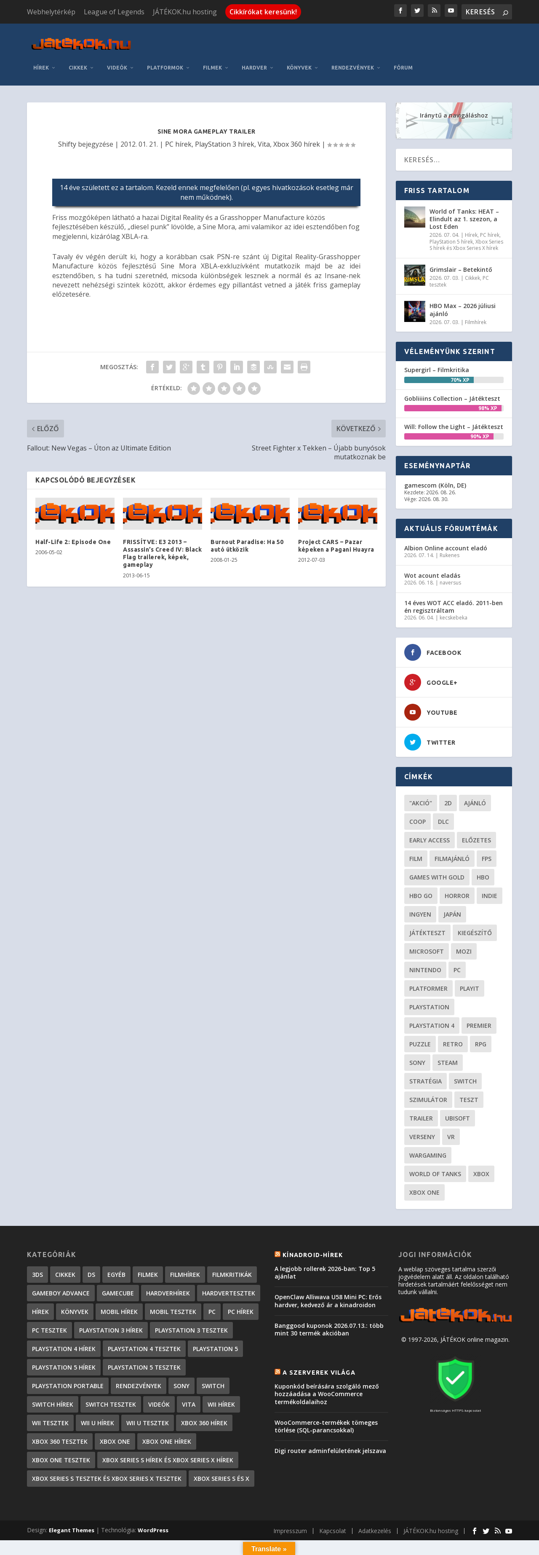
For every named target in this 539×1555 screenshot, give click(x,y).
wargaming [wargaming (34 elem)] (427, 1127)
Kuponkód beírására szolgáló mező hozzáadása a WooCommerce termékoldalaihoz (327, 1366)
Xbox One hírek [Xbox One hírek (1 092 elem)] (166, 1413)
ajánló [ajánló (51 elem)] (475, 775)
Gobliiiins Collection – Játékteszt (452, 370)
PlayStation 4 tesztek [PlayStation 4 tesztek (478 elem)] (144, 1320)
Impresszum (290, 1503)
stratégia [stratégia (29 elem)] (425, 1053)
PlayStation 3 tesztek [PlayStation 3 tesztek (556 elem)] (191, 1302)
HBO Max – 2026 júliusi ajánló (463, 282)
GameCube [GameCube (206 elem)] (118, 1265)
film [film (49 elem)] (415, 830)
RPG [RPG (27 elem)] (480, 1016)
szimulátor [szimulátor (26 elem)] (428, 1071)
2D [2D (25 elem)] (448, 775)
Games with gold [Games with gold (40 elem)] (436, 849)
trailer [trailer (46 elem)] (421, 1090)
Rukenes (449, 527)
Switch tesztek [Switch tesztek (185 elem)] (110, 1376)
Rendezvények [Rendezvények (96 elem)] (138, 1358)
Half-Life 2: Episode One (73, 513)
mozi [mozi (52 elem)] (464, 923)
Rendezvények (445, 39)
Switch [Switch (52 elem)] (465, 1053)
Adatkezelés (374, 1503)
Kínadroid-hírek (313, 1226)
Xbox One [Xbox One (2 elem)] (115, 1413)
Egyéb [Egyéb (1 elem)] (116, 1246)
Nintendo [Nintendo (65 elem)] (425, 942)
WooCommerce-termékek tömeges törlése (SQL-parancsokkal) (326, 1398)
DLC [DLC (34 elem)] (443, 793)
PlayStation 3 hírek (224, 116)
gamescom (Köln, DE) (435, 457)
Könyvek (392, 39)
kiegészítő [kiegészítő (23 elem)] (475, 905)
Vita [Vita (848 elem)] (188, 1376)
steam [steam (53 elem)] (448, 1034)
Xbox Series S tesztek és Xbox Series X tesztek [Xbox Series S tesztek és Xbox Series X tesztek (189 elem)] (106, 1450)
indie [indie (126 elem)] (489, 867)
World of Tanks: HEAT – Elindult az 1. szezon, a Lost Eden (464, 190)
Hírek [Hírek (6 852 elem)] (40, 1283)
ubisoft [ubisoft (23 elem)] (457, 1090)
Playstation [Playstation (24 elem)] (429, 979)
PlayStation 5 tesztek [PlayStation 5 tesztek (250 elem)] (144, 1339)
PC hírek (178, 116)
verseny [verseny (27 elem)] (422, 1109)
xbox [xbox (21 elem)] (481, 1146)
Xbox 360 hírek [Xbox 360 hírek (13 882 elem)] (204, 1395)
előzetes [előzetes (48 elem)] (476, 812)
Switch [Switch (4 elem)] (213, 1358)
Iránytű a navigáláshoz (454, 87)
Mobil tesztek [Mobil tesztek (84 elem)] (173, 1283)
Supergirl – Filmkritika (436, 342)
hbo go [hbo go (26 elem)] (420, 867)
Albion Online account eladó (445, 520)
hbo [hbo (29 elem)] (483, 849)
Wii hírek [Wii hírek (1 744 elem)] (221, 1376)
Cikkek (171, 39)
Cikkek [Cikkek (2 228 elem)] (65, 1246)
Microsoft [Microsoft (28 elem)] (426, 923)
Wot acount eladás (432, 547)
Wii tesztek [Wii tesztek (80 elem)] (50, 1395)
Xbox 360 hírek (296, 116)
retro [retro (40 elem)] (453, 1016)
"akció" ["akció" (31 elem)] (420, 775)
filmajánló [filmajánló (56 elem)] (452, 830)
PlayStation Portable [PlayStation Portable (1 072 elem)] (68, 1358)
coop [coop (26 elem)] (417, 793)
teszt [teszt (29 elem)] (468, 1071)
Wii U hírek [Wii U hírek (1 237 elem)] (97, 1395)
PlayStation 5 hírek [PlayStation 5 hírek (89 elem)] (64, 1339)
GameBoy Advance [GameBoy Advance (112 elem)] (61, 1265)
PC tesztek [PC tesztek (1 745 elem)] (49, 1302)
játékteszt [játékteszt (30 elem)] (427, 905)
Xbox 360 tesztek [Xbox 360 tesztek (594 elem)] (60, 1413)
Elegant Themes (71, 1502)
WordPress (153, 1502)
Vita (264, 116)
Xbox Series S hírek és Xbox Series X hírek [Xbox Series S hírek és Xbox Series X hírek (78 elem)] (167, 1432)
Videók (210, 39)
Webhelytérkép (51, 11)
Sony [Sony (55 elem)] (417, 1034)
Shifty (67, 116)
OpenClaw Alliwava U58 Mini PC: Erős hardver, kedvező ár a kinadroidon (328, 1273)
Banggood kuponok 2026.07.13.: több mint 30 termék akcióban (329, 1301)
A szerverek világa (319, 1344)
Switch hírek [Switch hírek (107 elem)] (52, 1376)
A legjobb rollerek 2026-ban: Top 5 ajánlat (325, 1244)
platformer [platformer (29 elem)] (428, 960)
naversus (450, 554)
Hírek (134, 39)
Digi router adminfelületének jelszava (330, 1423)
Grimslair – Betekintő (461, 241)
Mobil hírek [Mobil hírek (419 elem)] (119, 1283)
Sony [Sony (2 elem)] (181, 1358)
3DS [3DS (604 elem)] (37, 1246)
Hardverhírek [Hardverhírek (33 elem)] (168, 1265)
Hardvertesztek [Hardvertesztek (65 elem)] (228, 1265)
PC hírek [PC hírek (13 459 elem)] (240, 1283)
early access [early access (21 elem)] (429, 812)
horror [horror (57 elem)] (457, 867)
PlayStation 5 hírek (451, 213)
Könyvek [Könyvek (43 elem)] (74, 1283)
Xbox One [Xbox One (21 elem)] (424, 1164)
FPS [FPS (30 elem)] (486, 830)
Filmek (305, 39)
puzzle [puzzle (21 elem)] (420, 1016)
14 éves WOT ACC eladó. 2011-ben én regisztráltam (453, 578)
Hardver (347, 39)
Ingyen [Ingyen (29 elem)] (420, 886)
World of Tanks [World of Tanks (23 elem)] (435, 1146)
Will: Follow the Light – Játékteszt (453, 398)
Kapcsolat (332, 1503)
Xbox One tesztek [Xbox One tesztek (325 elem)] (61, 1432)
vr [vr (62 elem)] (451, 1109)
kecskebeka (453, 589)
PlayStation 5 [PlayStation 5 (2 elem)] (215, 1320)
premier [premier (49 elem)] (479, 997)
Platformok (258, 39)
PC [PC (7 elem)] (212, 1283)
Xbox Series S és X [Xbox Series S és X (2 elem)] (221, 1450)
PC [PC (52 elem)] (457, 942)
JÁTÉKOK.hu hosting (185, 11)
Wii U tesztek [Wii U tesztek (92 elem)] (147, 1395)
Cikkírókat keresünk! (263, 11)
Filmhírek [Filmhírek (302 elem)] (185, 1246)
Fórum (496, 39)
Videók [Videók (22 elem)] (159, 1376)
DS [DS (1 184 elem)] (91, 1246)
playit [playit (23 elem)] (469, 960)
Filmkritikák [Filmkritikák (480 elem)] (232, 1246)
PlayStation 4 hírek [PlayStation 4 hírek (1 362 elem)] (64, 1320)
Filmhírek (475, 294)
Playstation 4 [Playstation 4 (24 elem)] (431, 997)
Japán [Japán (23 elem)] (452, 886)
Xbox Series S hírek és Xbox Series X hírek (466, 217)
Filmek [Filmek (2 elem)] (148, 1246)
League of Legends (114, 11)
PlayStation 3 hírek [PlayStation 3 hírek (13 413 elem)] (111, 1302)
